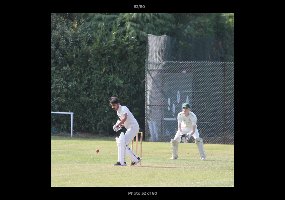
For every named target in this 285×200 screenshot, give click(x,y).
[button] (261, 8)
